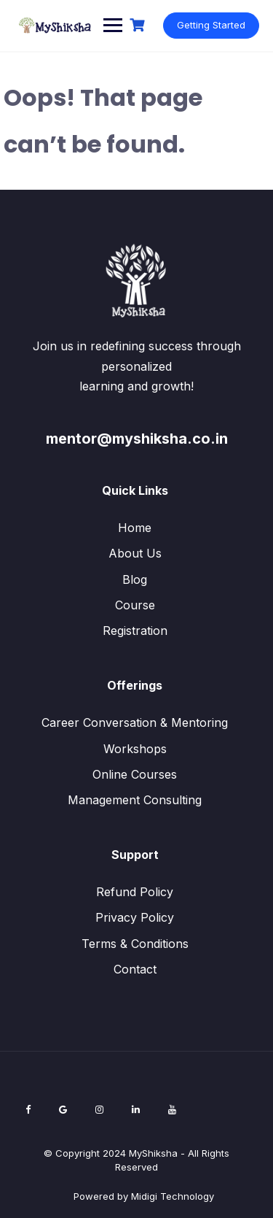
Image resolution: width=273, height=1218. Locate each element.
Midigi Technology (172, 1196)
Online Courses (134, 774)
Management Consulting (135, 800)
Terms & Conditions (135, 943)
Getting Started (211, 25)
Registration (135, 630)
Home (134, 527)
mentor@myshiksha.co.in (137, 438)
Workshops (135, 748)
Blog (134, 579)
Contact (135, 969)
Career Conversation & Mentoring (134, 722)
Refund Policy (134, 891)
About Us (135, 553)
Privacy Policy (134, 917)
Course (135, 605)
